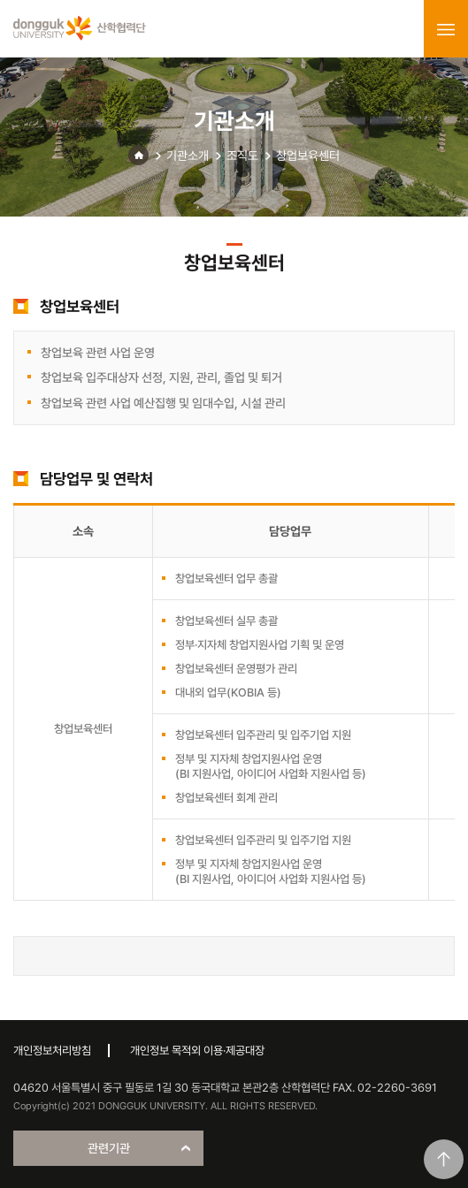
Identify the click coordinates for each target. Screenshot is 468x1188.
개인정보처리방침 (52, 1050)
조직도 (242, 155)
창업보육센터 (308, 155)
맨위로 (444, 1159)
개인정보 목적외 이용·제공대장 (197, 1050)
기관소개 (187, 155)
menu (446, 29)
